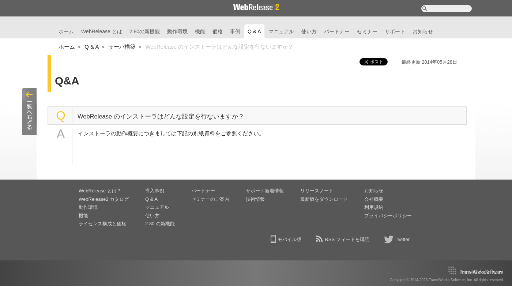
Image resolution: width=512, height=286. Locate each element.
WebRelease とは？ (100, 190)
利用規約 (373, 207)
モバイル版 (289, 239)
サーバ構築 (122, 47)
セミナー (367, 31)
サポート (395, 31)
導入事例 (154, 190)
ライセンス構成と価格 (102, 223)
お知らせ (423, 31)
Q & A (254, 31)
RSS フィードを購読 (347, 239)
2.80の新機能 (144, 31)
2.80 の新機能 (160, 223)
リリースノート (317, 190)
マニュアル (281, 31)
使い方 (309, 31)
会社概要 (373, 199)
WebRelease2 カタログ (104, 199)
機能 (200, 31)
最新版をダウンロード (324, 199)
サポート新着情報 (265, 190)
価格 (217, 31)
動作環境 (177, 31)
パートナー (337, 31)
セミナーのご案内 (210, 199)
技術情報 (255, 199)
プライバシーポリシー (388, 215)
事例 (235, 31)
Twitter (403, 239)
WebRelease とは (101, 31)
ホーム (66, 31)
